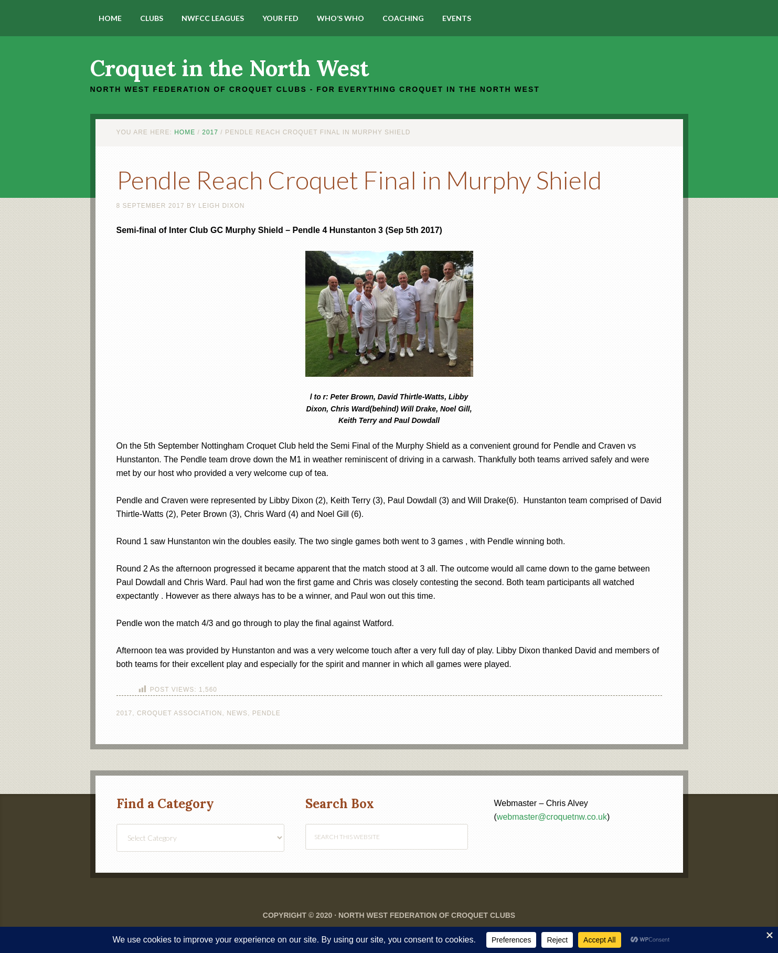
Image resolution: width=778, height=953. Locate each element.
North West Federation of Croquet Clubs (426, 915)
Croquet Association (179, 713)
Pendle (266, 713)
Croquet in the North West (229, 68)
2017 (124, 713)
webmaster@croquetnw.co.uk (552, 816)
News (237, 713)
